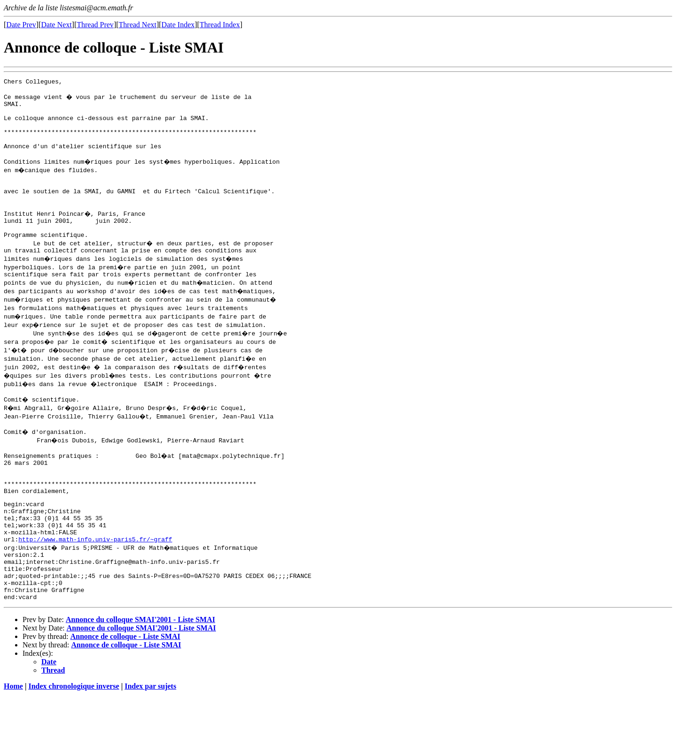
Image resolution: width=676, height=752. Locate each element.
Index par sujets (150, 744)
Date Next (56, 25)
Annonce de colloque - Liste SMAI (125, 694)
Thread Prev (95, 25)
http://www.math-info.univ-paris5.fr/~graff (95, 587)
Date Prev (21, 25)
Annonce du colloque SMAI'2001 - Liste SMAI (140, 677)
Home (13, 744)
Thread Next (137, 25)
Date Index (178, 25)
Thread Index (220, 25)
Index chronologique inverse (73, 744)
